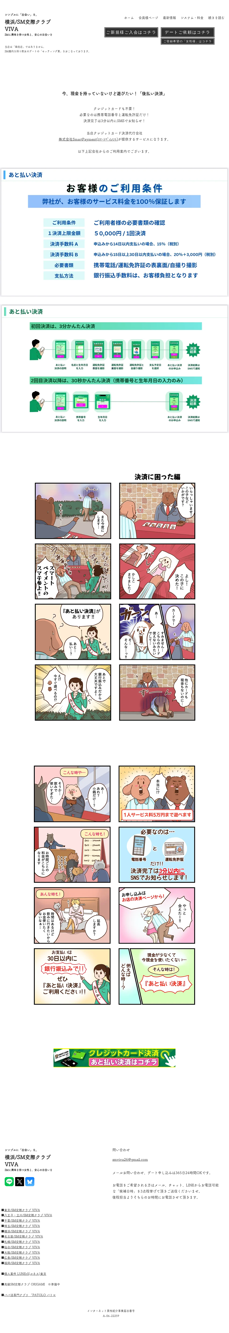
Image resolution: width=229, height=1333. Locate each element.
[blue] (29, 1181)
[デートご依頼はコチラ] (188, 32)
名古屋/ (9, 1236)
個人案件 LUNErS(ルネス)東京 (25, 1273)
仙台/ (7, 1247)
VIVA (48, 1215)
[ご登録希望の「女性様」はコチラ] (188, 41)
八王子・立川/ (14, 1215)
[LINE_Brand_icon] (9, 1181)
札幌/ (7, 1241)
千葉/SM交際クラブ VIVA (22, 1220)
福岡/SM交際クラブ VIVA (22, 1263)
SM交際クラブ (34, 1215)
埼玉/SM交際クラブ (18, 1225)
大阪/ (7, 1252)
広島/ (7, 1257)
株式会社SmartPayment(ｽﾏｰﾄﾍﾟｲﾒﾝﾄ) (88, 139)
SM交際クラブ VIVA (25, 1210)
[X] (19, 1181)
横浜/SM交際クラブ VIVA (22, 1231)
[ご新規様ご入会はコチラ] (131, 32)
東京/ (7, 1210)
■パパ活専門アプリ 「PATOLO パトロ (30, 1295)
